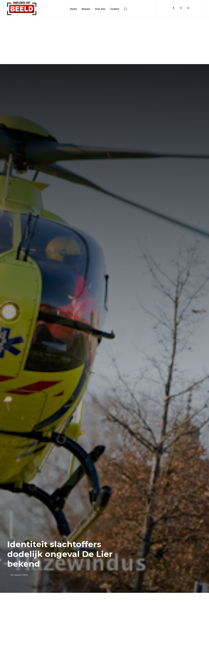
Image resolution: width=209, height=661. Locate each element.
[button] (125, 9)
